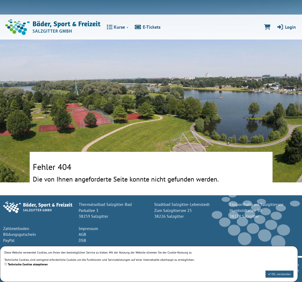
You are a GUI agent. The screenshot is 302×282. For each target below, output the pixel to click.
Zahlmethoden (16, 228)
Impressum (88, 228)
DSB (82, 240)
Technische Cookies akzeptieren (28, 264)
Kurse (117, 27)
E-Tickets (147, 27)
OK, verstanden (279, 274)
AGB (82, 234)
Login (286, 27)
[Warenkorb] (267, 27)
